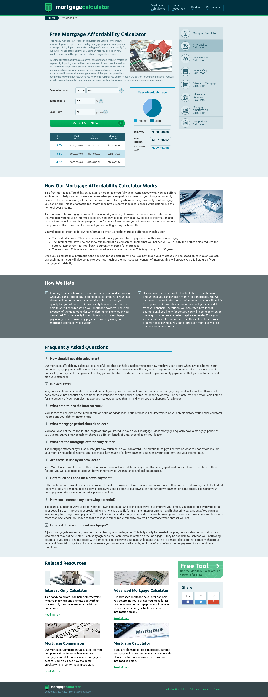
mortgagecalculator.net (81, 691)
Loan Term (56, 111)
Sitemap (194, 689)
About (206, 689)
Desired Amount (59, 90)
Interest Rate (57, 100)
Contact (217, 689)
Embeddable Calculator (174, 689)
